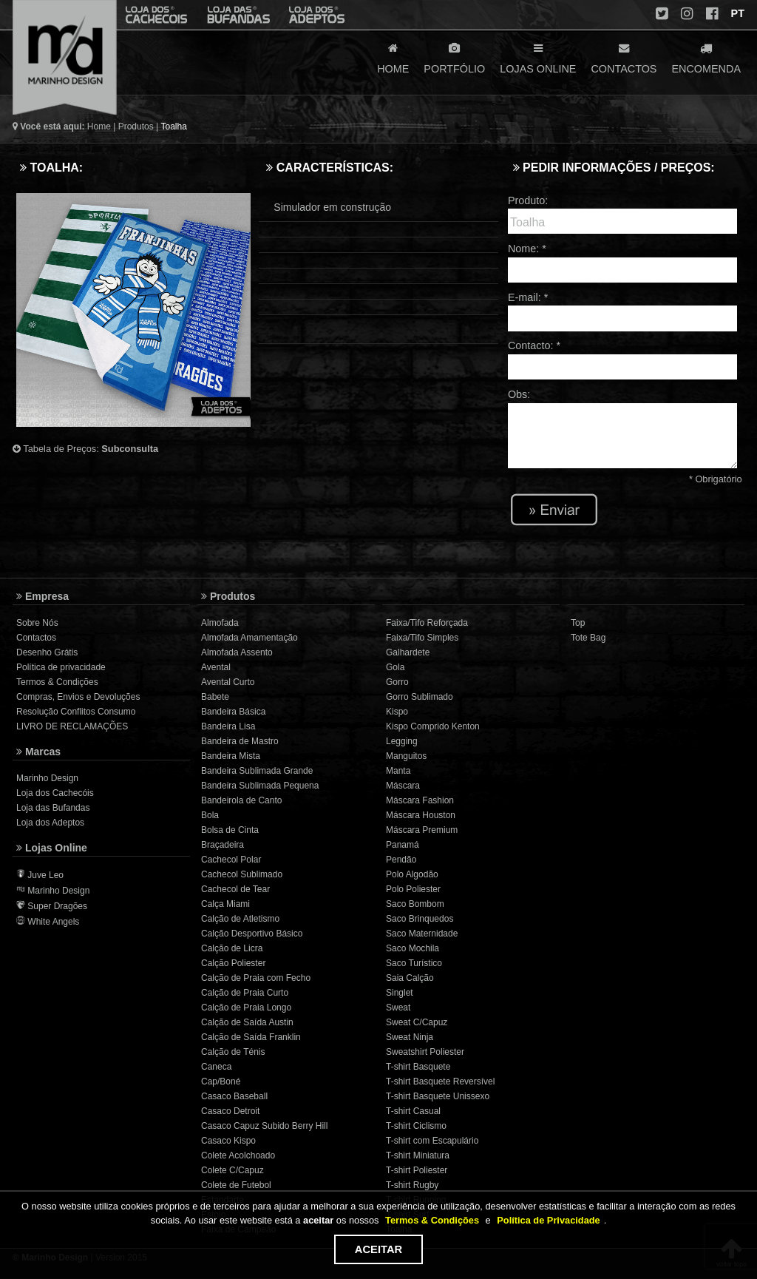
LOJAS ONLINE (538, 57)
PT (736, 13)
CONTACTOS (623, 57)
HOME (393, 57)
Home (99, 126)
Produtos (136, 126)
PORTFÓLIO (454, 57)
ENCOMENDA (706, 57)
